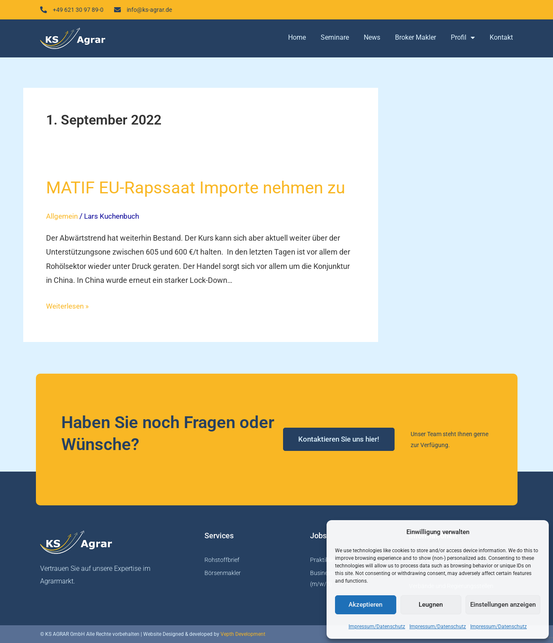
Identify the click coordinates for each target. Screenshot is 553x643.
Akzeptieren (365, 604)
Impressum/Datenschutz (377, 626)
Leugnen (431, 604)
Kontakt (501, 39)
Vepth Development (243, 634)
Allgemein (63, 217)
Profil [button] (463, 39)
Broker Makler (415, 39)
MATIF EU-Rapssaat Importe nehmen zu (195, 189)
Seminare (335, 39)
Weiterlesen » (68, 306)
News (372, 39)
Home (297, 39)
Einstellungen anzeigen (503, 604)
